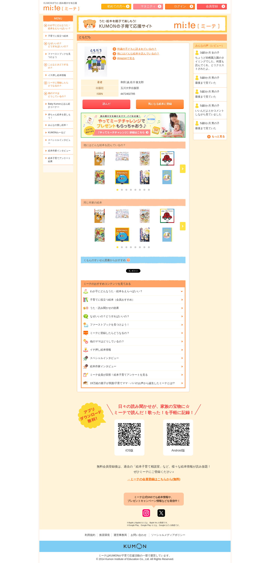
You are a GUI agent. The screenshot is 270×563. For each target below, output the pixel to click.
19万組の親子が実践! (129, 383)
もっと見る (218, 136)
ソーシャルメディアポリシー (168, 534)
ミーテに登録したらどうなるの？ (106, 333)
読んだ (106, 103)
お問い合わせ (138, 534)
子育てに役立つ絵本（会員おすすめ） (109, 299)
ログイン (180, 6)
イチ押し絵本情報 (97, 349)
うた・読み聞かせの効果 (101, 308)
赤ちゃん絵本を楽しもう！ (59, 116)
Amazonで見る (126, 58)
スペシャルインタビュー (101, 358)
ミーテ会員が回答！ (115, 375)
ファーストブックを (59, 55)
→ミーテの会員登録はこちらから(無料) (153, 479)
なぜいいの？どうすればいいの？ (106, 316)
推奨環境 (104, 534)
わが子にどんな (112, 291)
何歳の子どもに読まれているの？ (137, 48)
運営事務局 (120, 534)
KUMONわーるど (56, 132)
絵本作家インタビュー (99, 366)
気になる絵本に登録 (160, 103)
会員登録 (212, 6)
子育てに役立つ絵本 (58, 36)
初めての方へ (116, 6)
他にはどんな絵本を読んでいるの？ (138, 53)
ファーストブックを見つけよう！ (106, 324)
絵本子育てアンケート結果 (59, 160)
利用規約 (90, 534)
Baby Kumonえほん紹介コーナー (59, 105)
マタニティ (148, 6)
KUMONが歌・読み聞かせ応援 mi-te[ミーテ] (61, 6)
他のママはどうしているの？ (103, 341)
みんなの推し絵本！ (58, 125)
